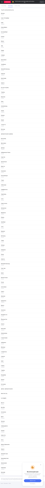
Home (2, 483)
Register (42, 1)
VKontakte (6, 483)
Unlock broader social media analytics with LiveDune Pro (23, 2)
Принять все (32, 480)
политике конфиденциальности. (32, 476)
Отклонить (32, 483)
